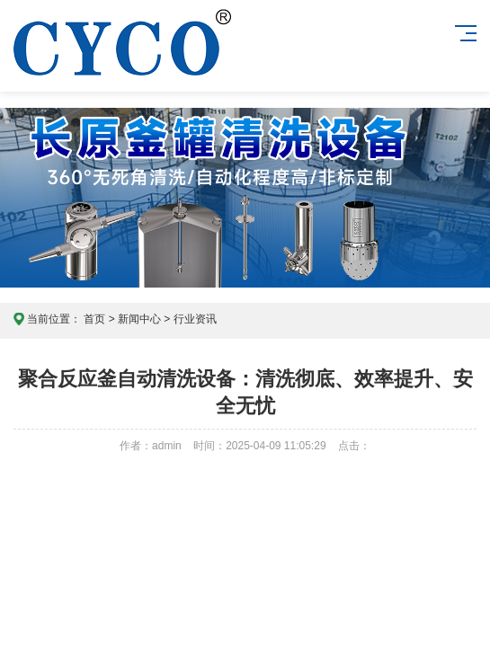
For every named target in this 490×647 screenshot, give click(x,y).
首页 (94, 319)
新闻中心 (139, 319)
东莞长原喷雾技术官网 (122, 60)
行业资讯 (195, 319)
